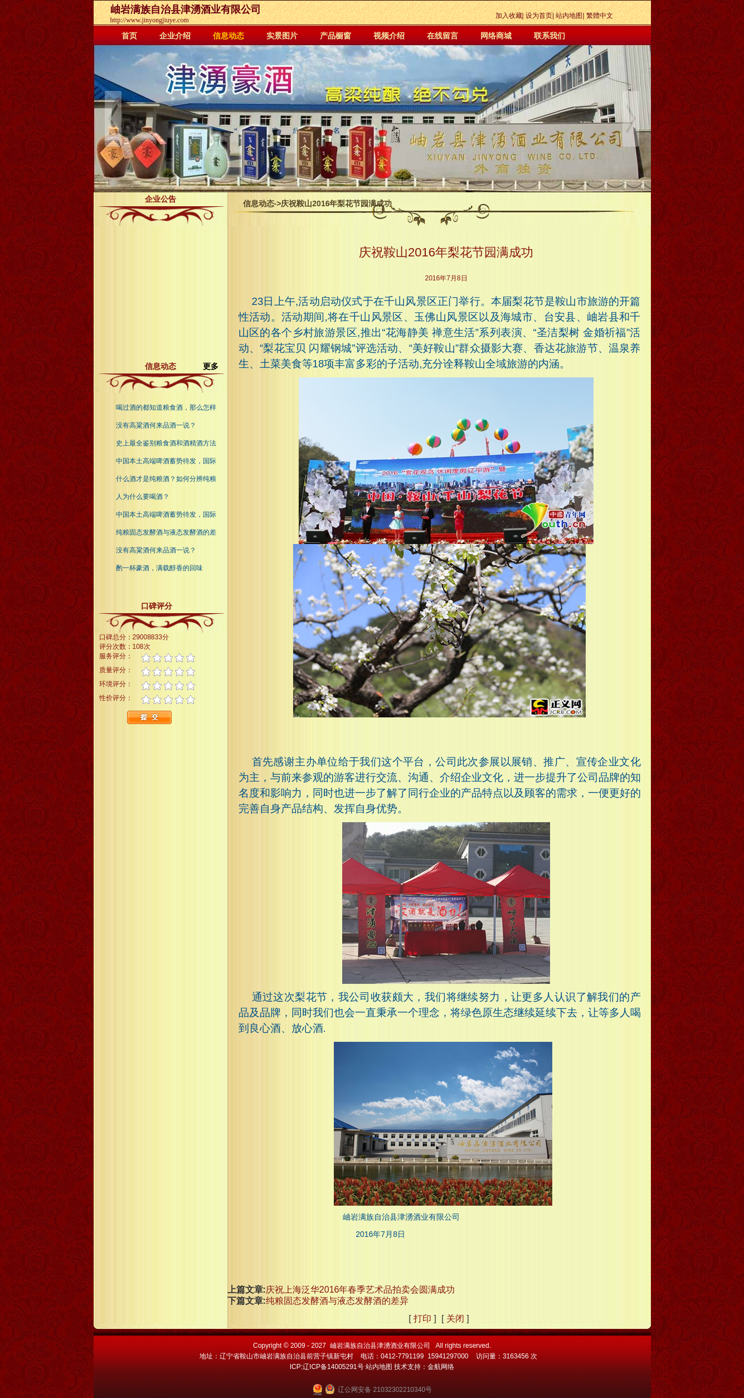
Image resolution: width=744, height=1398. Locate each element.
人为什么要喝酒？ (142, 497)
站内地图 (569, 16)
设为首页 (539, 16)
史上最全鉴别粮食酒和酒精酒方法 (166, 443)
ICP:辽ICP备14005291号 (327, 1367)
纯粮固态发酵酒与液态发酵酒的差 (166, 532)
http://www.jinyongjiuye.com (149, 20)
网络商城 (496, 35)
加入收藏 (508, 16)
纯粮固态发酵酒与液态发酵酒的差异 (338, 1300)
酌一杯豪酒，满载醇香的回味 (159, 568)
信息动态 (228, 35)
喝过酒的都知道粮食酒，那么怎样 (166, 407)
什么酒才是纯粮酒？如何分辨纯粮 (166, 479)
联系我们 (549, 35)
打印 (422, 1318)
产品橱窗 (335, 35)
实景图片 (282, 35)
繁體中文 (599, 16)
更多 (215, 366)
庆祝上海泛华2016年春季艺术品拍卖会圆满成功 (360, 1289)
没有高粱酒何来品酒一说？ (156, 425)
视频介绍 (389, 35)
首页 (129, 35)
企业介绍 (175, 35)
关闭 (455, 1318)
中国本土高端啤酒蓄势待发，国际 (166, 461)
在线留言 (442, 35)
